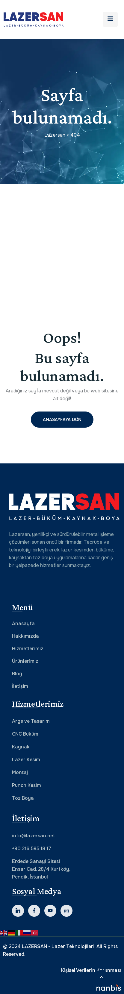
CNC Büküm (25, 734)
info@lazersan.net (33, 836)
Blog (17, 674)
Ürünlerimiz (25, 661)
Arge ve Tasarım (31, 721)
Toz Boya (23, 798)
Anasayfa (23, 623)
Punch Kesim (26, 785)
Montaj (20, 772)
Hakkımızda (25, 636)
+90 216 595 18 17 (31, 848)
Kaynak (21, 747)
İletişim (20, 686)
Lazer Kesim (26, 759)
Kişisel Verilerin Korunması (91, 970)
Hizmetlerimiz (27, 648)
